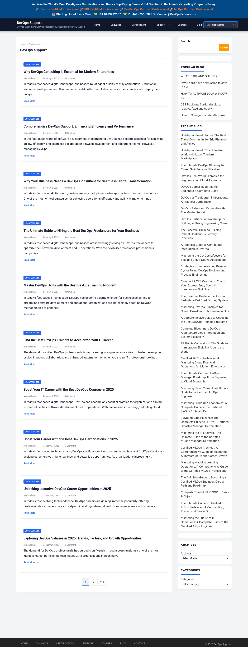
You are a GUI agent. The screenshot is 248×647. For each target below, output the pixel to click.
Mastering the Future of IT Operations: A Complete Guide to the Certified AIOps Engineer (204, 523)
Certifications (65, 643)
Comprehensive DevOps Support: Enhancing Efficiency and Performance (80, 129)
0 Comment (71, 80)
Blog (123, 643)
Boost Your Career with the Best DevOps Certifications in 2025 (72, 454)
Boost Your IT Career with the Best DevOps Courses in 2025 (70, 399)
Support (88, 643)
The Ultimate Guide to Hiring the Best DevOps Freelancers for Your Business (83, 234)
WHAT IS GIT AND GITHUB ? (199, 76)
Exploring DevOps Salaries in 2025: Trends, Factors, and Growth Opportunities (84, 559)
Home (24, 46)
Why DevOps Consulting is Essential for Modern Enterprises (70, 74)
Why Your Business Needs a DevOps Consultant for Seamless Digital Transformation (89, 184)
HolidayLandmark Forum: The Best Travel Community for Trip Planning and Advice (204, 140)
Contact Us (141, 643)
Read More (32, 103)
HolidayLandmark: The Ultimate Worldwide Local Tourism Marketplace (201, 155)
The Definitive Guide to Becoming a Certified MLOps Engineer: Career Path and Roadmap (203, 482)
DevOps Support (29, 23)
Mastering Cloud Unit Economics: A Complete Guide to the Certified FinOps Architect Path (204, 408)
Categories (188, 581)
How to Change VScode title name (203, 115)
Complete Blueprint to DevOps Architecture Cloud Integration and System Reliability (203, 333)
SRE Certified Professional (101, 9)
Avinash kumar (32, 80)
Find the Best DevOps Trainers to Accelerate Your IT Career (70, 344)
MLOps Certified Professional (193, 9)
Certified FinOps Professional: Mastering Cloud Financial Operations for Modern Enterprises (203, 363)
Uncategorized (34, 67)
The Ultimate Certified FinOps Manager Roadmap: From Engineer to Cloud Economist (203, 378)
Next (102, 602)
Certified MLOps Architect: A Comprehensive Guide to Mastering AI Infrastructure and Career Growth (204, 452)
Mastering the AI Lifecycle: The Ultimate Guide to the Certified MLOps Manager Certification (201, 437)
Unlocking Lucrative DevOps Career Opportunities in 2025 (69, 509)
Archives (186, 555)
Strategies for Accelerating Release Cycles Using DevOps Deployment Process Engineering (203, 271)
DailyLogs (42, 643)
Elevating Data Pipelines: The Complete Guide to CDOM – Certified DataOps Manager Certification (205, 422)
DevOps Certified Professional (59, 9)
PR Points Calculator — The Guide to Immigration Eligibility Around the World (204, 348)
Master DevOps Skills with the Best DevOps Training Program (71, 289)
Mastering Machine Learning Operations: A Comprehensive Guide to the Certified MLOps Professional (204, 467)
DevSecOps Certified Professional (146, 9)
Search (186, 41)
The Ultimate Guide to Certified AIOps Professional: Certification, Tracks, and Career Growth (202, 508)
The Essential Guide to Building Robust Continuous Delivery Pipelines (201, 235)
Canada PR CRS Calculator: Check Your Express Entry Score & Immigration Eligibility (203, 286)
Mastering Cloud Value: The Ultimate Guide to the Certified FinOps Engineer (204, 393)
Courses (106, 643)
